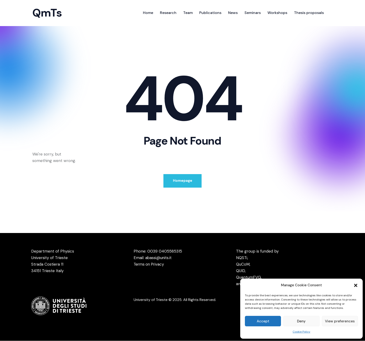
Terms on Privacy (150, 264)
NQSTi (241, 257)
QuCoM (243, 264)
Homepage (182, 181)
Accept (263, 321)
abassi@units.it (158, 257)
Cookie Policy (301, 332)
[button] (355, 285)
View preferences (340, 321)
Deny (301, 321)
